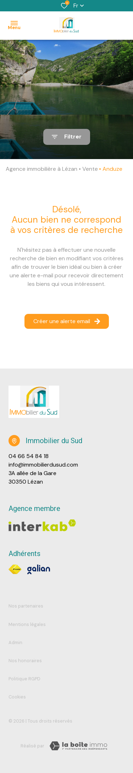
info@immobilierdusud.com (43, 464)
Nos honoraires (25, 661)
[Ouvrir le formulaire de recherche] (66, 137)
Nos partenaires (26, 606)
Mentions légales (27, 624)
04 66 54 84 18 (29, 456)
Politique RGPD (24, 679)
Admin (15, 642)
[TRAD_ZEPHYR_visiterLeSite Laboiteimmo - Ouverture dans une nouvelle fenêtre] (78, 746)
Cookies (17, 697)
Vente (90, 169)
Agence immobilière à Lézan (41, 169)
